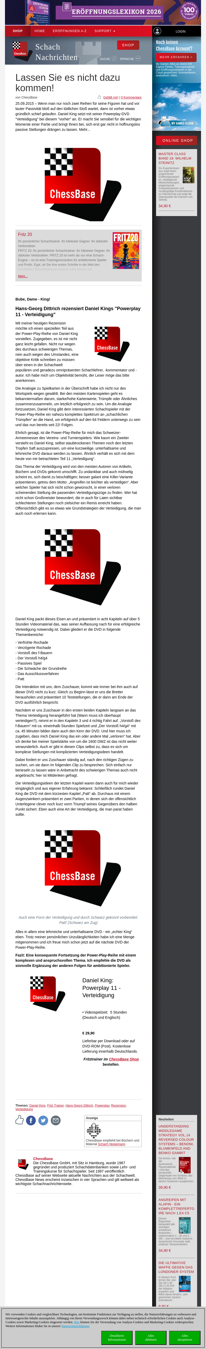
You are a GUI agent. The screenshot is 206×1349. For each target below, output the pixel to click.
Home (40, 31)
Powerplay (102, 1105)
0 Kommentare (131, 97)
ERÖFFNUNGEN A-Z (70, 31)
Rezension (118, 1105)
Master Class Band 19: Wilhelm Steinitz (175, 158)
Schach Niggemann (111, 1144)
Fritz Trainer (55, 1105)
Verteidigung (24, 1109)
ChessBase (43, 1159)
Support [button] (105, 31)
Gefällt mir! (110, 97)
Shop (18, 31)
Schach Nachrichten (56, 52)
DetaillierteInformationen (117, 1337)
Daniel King (37, 1105)
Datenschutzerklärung (75, 1326)
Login (180, 31)
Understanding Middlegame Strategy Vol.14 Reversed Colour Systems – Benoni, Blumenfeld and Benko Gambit (176, 1139)
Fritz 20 (25, 234)
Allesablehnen (150, 1337)
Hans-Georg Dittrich (79, 1105)
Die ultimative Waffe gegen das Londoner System (176, 1267)
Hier (76, 1322)
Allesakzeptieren (185, 1337)
